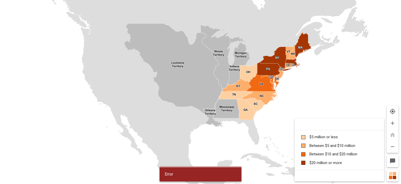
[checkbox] (339, 137)
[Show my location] (392, 112)
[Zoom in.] (392, 123)
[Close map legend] (392, 175)
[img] (200, 92)
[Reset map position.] (392, 135)
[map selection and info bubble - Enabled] (392, 161)
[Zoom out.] (392, 147)
